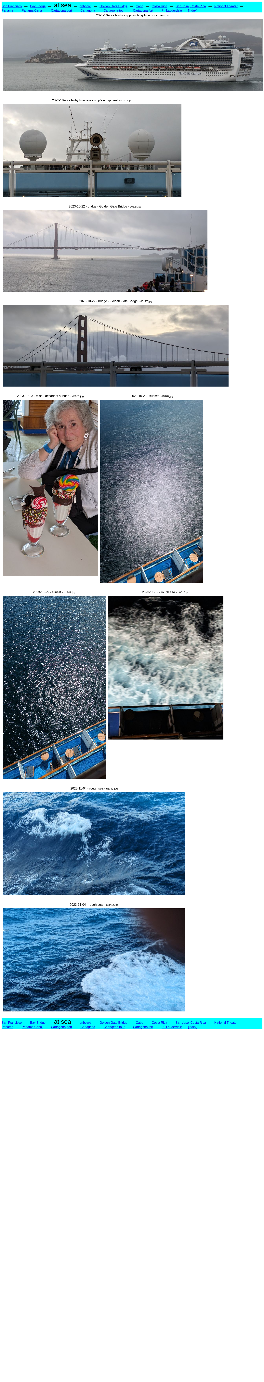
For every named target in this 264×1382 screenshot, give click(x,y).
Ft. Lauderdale (172, 10)
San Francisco (12, 6)
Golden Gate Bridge (113, 6)
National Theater (226, 6)
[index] (192, 10)
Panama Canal (32, 10)
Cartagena (87, 10)
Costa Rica (159, 6)
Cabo (139, 6)
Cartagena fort (143, 10)
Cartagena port (61, 10)
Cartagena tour (114, 10)
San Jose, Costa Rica (191, 6)
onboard (85, 6)
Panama (7, 10)
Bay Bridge (38, 6)
